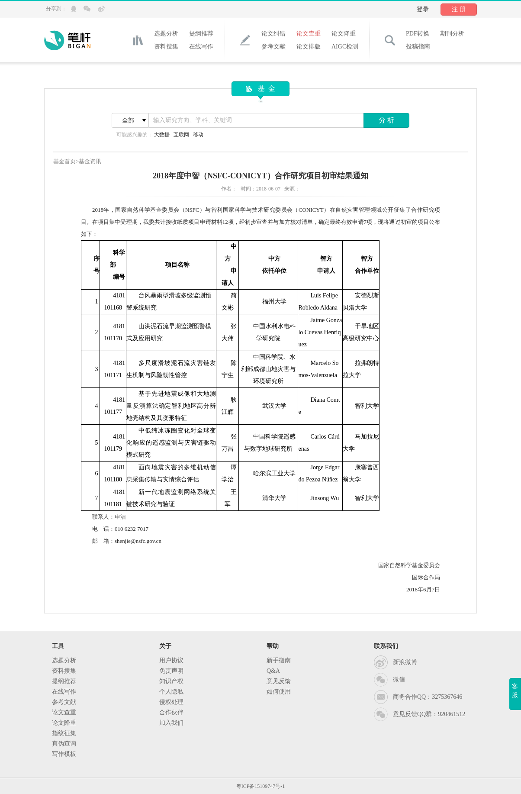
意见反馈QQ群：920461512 (429, 714)
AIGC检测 (344, 46)
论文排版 (308, 46)
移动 (198, 135)
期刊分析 (452, 33)
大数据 (162, 135)
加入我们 (171, 723)
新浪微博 (405, 662)
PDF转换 (417, 33)
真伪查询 (64, 743)
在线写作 (201, 46)
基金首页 (64, 161)
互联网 (181, 135)
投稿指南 (418, 46)
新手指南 (279, 660)
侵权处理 (171, 702)
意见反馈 (279, 681)
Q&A (273, 671)
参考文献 (273, 46)
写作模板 (64, 754)
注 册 (459, 9)
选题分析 (166, 33)
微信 (399, 679)
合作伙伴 (171, 712)
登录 (423, 9)
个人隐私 (171, 691)
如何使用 (279, 691)
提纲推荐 (201, 33)
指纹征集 (64, 733)
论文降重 (343, 33)
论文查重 (308, 33)
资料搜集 (166, 46)
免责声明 (171, 671)
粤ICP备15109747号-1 (260, 786)
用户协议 (171, 660)
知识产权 (171, 681)
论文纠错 (273, 33)
